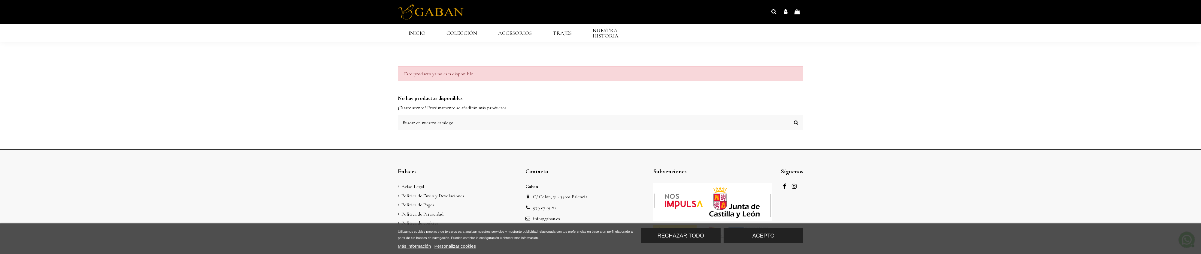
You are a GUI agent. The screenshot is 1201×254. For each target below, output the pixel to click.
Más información (414, 246)
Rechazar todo (681, 236)
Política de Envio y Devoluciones (432, 196)
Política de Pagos (417, 205)
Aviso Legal (412, 187)
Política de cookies (419, 223)
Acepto (763, 236)
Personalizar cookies (455, 246)
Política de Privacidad (422, 214)
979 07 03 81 (544, 208)
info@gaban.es (546, 219)
